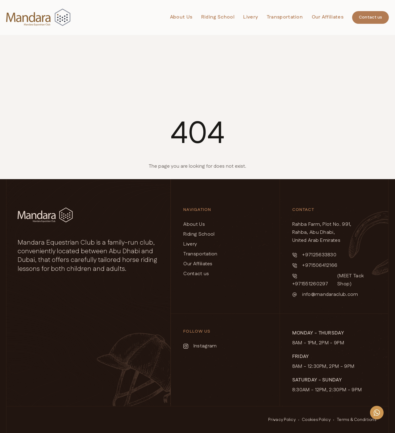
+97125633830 (314, 255)
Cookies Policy (316, 420)
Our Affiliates (327, 17)
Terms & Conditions (356, 420)
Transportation (285, 17)
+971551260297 (310, 281)
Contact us (370, 17)
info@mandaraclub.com (325, 294)
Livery (250, 17)
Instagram (200, 346)
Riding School (218, 17)
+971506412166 (315, 265)
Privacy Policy (282, 420)
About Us (181, 17)
